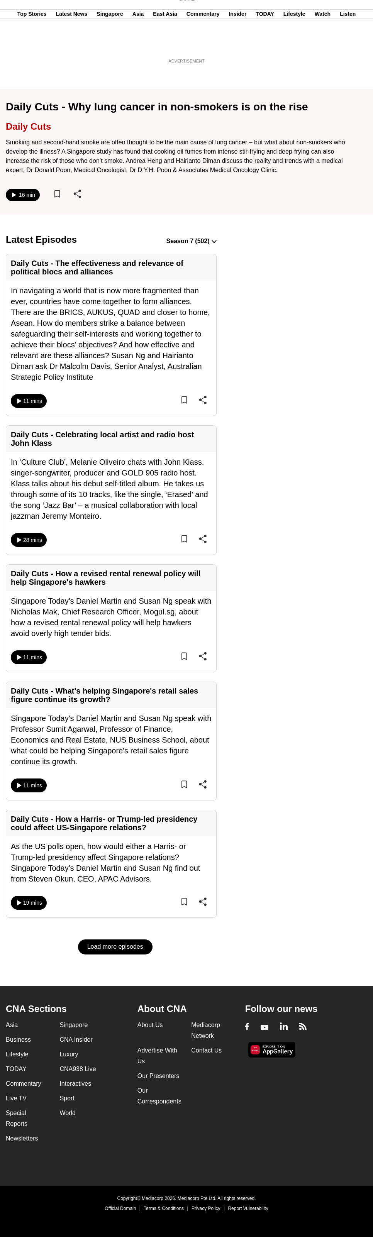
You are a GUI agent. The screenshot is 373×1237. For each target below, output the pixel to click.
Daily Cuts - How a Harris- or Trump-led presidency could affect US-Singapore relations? (104, 823)
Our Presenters (158, 1076)
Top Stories (32, 44)
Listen (348, 44)
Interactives (75, 1083)
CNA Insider (75, 1039)
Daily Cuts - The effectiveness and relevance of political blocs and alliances (97, 267)
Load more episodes (115, 946)
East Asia (165, 44)
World (67, 1113)
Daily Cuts (28, 126)
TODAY (265, 44)
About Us (150, 1025)
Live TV (16, 1098)
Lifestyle (294, 44)
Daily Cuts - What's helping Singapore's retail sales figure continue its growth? (104, 695)
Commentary (203, 44)
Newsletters (22, 1138)
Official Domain (120, 1208)
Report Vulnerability (248, 1208)
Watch (323, 44)
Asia (138, 44)
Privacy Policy (206, 1208)
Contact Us (206, 1050)
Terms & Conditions (164, 1208)
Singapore (110, 44)
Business (18, 1039)
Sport (66, 1098)
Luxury (68, 1054)
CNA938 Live (77, 1069)
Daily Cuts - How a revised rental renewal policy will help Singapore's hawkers (105, 577)
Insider (237, 44)
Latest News (72, 44)
